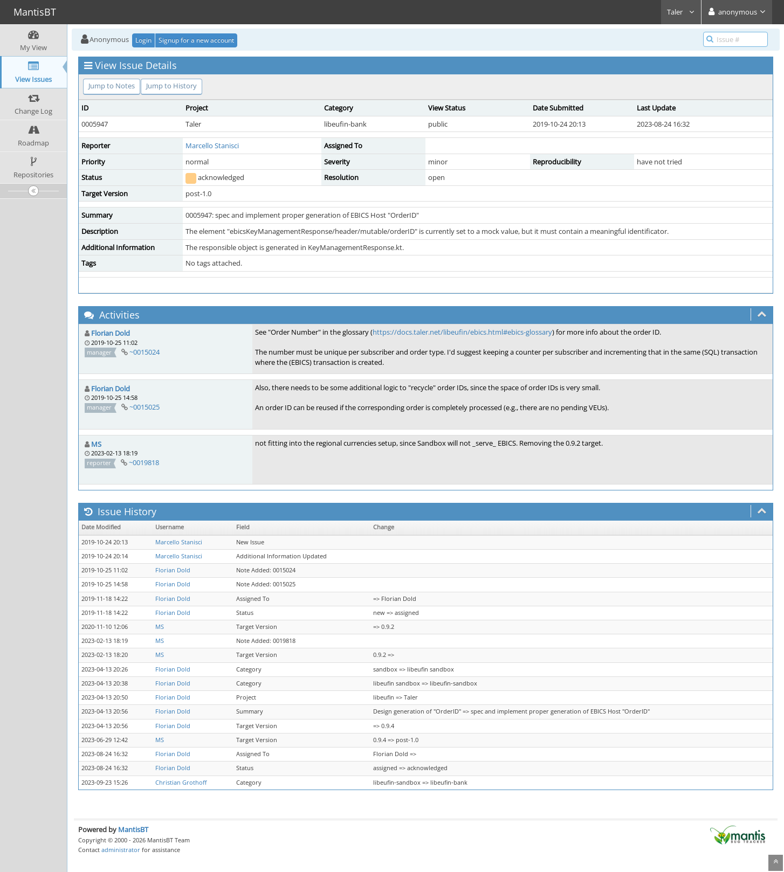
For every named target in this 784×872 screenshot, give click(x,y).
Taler (681, 12)
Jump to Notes (111, 86)
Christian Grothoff (181, 782)
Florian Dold (110, 333)
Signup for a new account (196, 40)
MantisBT (133, 829)
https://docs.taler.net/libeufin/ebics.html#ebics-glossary (462, 332)
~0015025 (144, 407)
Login (143, 40)
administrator (120, 850)
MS (96, 444)
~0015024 (144, 352)
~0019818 (144, 462)
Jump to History (171, 86)
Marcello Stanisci (212, 145)
